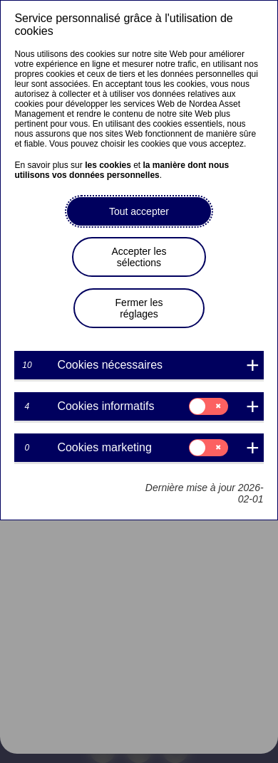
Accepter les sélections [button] (138, 257)
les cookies (108, 165)
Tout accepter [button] (139, 211)
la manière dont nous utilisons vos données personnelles (121, 170)
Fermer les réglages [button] (139, 308)
